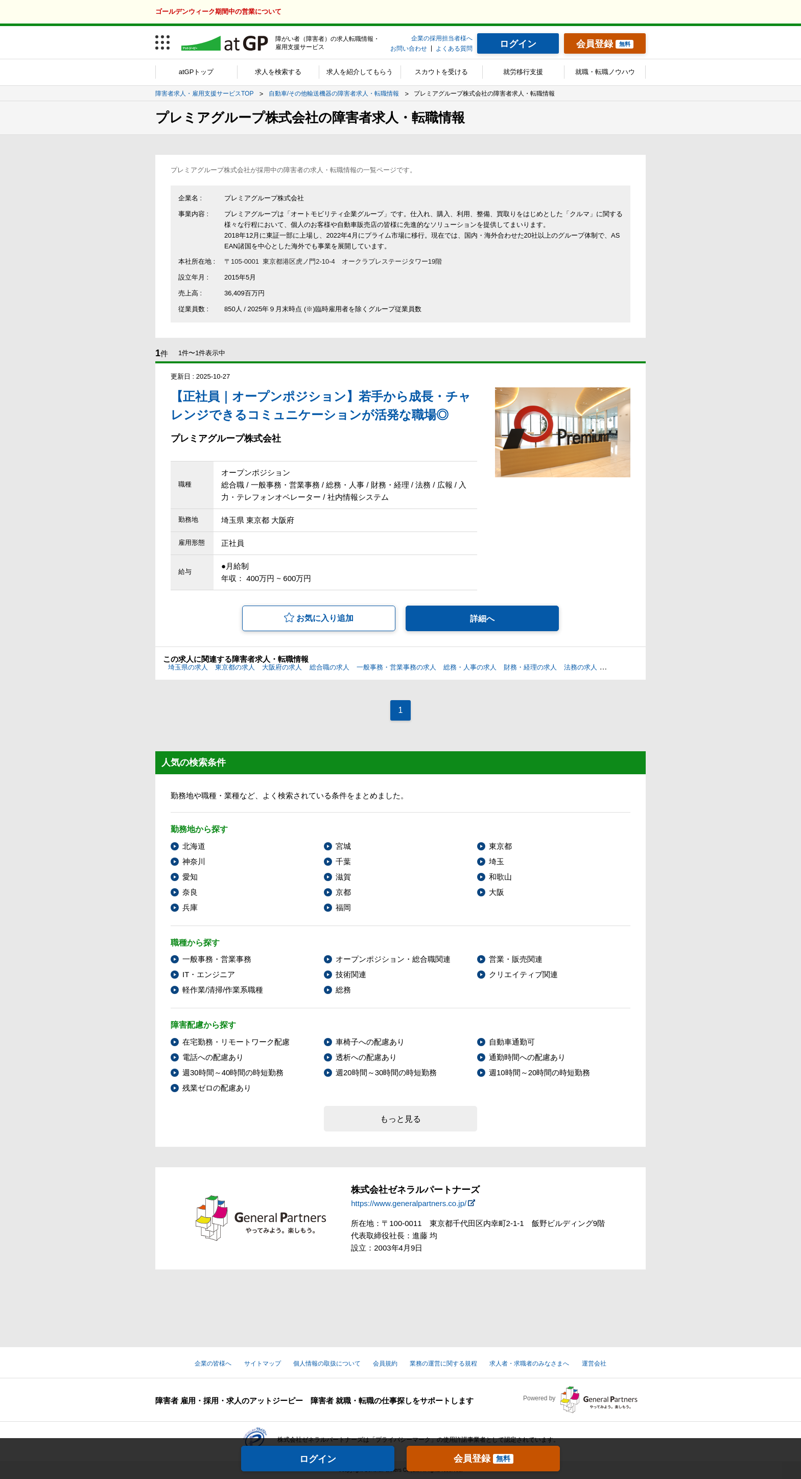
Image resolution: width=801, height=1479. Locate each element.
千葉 (343, 861)
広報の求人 (621, 667)
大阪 (496, 892)
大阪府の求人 (282, 667)
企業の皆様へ (213, 1363)
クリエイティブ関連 (523, 974)
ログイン (317, 1459)
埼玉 (496, 861)
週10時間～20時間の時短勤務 (539, 1072)
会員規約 (385, 1363)
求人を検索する (278, 72)
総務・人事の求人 (470, 667)
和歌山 (500, 876)
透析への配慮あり (366, 1057)
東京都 (500, 846)
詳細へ (482, 618)
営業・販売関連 (516, 959)
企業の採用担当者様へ (442, 38)
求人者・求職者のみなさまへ (529, 1363)
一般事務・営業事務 (216, 959)
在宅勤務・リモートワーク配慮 (236, 1041)
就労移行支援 (523, 72)
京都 (343, 892)
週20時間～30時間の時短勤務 (386, 1072)
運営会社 (594, 1363)
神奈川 (193, 861)
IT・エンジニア (208, 974)
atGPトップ (196, 72)
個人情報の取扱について (327, 1363)
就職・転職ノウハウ (605, 72)
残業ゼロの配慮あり (216, 1087)
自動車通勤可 (512, 1041)
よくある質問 (454, 48)
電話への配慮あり (213, 1057)
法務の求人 (580, 667)
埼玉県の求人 (188, 667)
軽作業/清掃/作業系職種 (222, 989)
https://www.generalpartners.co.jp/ (408, 1203)
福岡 (343, 907)
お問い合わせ (408, 48)
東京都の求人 (235, 667)
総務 (343, 989)
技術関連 (351, 974)
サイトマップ (262, 1363)
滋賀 (343, 876)
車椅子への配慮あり (370, 1041)
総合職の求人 (329, 667)
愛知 (190, 876)
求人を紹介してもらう (359, 72)
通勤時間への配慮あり (527, 1057)
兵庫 (190, 907)
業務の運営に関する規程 (443, 1363)
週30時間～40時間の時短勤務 (233, 1072)
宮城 (343, 846)
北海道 (193, 846)
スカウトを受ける (441, 72)
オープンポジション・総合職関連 (393, 959)
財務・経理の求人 (530, 667)
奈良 (190, 892)
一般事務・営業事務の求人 (396, 667)
